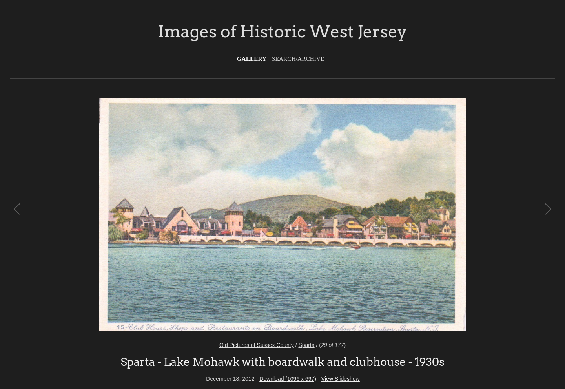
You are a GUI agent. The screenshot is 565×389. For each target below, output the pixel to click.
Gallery (252, 58)
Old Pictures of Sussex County (256, 345)
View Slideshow (340, 379)
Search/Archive (298, 58)
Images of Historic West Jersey (282, 31)
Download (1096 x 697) (287, 379)
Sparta (306, 345)
